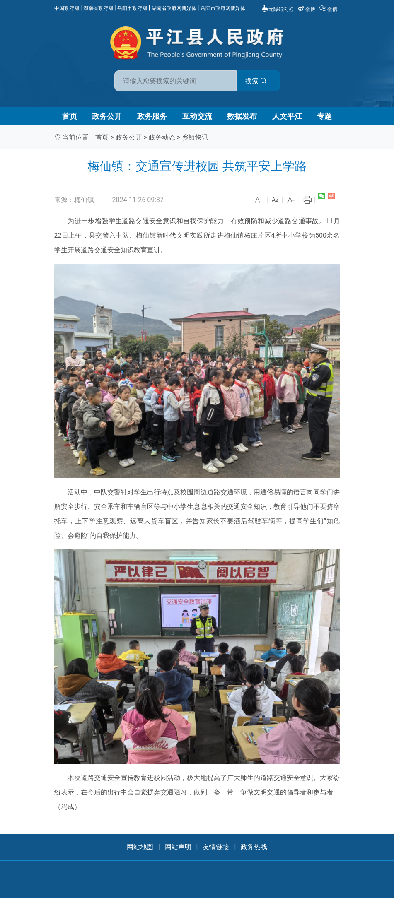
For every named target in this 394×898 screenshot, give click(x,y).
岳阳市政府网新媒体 (223, 8)
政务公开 (107, 116)
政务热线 (254, 847)
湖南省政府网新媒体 (174, 8)
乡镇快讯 (195, 137)
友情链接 (216, 847)
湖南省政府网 (98, 8)
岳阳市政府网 (132, 8)
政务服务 (152, 116)
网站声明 (178, 847)
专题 (324, 116)
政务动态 (162, 137)
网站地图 (140, 847)
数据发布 (242, 116)
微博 (307, 9)
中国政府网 (66, 8)
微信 (328, 9)
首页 (69, 116)
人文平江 (287, 116)
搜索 (256, 81)
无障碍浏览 (277, 9)
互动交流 (197, 116)
